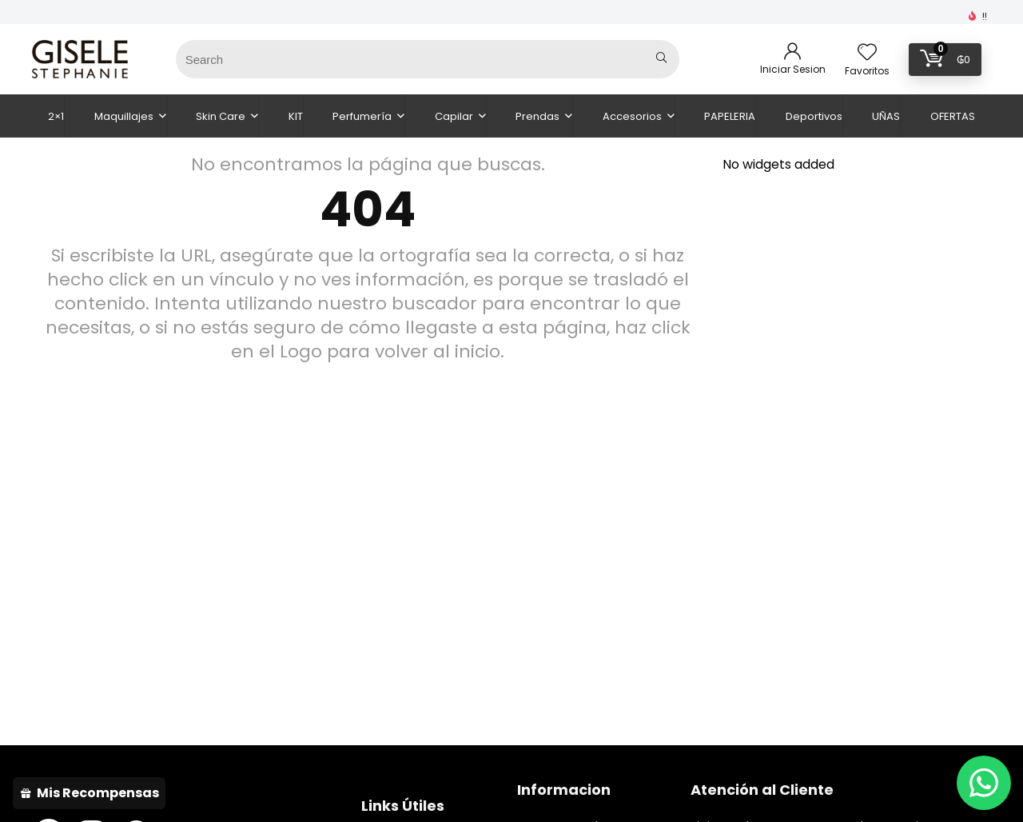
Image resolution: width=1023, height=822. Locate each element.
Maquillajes (123, 116)
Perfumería (362, 116)
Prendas (537, 116)
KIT (296, 116)
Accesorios (632, 116)
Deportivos (814, 116)
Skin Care (220, 116)
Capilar (454, 116)
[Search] (661, 59)
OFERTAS (952, 116)
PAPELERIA (729, 116)
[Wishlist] (867, 53)
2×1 (56, 116)
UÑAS (886, 116)
